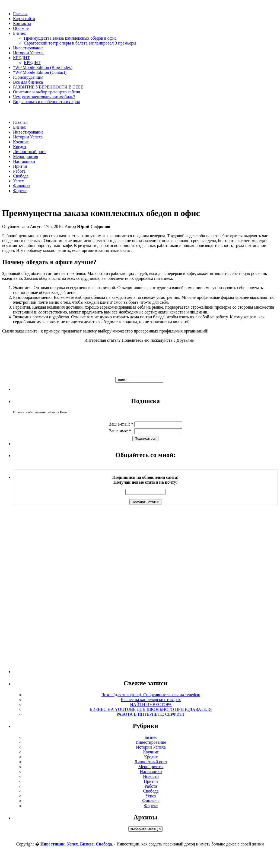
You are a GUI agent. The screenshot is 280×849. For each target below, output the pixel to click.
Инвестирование (28, 48)
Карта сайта (24, 18)
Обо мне (20, 28)
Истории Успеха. (28, 52)
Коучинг (20, 142)
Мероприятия (25, 156)
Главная (20, 13)
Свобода (20, 176)
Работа (19, 171)
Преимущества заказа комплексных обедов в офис (70, 38)
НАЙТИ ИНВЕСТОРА (151, 704)
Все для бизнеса (28, 82)
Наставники (24, 161)
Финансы (21, 185)
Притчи (20, 166)
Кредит (19, 146)
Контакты (22, 23)
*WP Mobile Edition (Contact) (39, 72)
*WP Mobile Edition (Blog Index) (42, 67)
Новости (151, 776)
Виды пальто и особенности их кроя (46, 101)
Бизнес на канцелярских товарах (151, 699)
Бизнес (19, 33)
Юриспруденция (28, 77)
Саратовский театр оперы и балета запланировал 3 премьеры (80, 43)
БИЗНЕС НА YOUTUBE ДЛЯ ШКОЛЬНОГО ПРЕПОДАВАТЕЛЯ (151, 709)
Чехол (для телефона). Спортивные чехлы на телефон (150, 694)
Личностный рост (29, 151)
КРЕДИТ (21, 57)
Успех (18, 181)
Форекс (20, 190)
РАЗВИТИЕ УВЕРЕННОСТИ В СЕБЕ (48, 87)
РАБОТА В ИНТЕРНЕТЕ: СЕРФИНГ (150, 714)
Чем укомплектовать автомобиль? (44, 96)
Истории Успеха (28, 137)
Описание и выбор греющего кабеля (46, 92)
